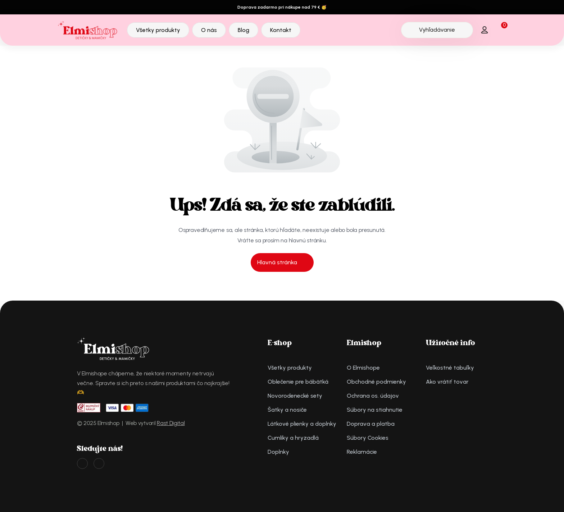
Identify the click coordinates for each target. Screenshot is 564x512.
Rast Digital (171, 423)
